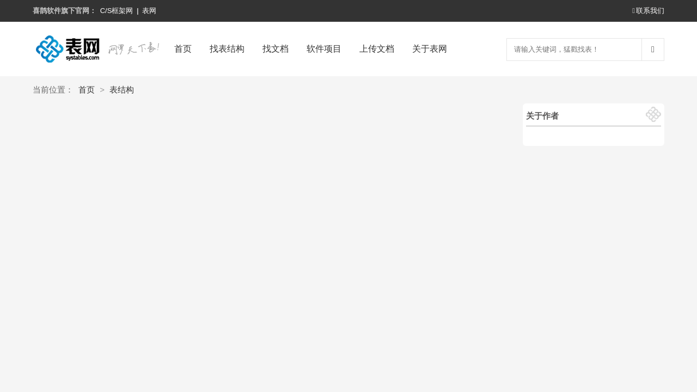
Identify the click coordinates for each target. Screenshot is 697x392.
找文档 (275, 48)
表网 (149, 11)
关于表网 (429, 48)
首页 (183, 48)
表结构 (121, 89)
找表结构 (227, 48)
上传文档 (376, 48)
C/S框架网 (116, 11)
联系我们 (648, 11)
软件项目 (324, 48)
